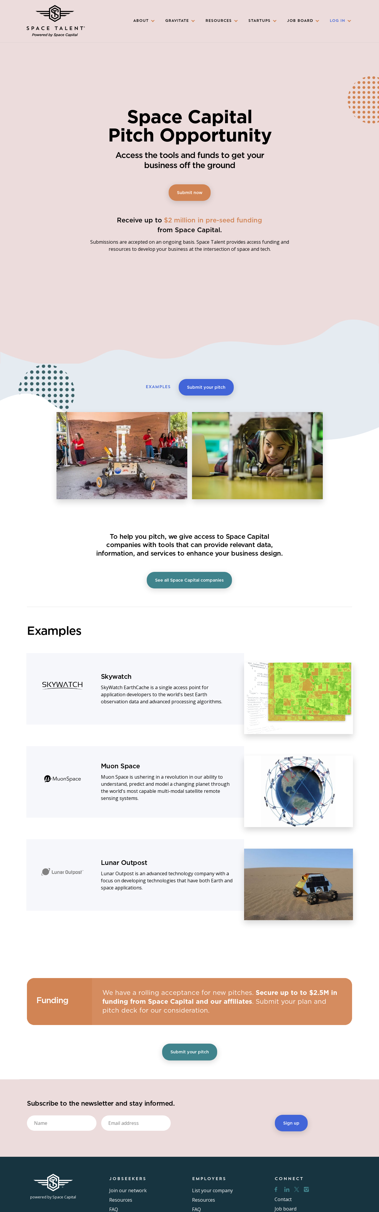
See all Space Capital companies (189, 580)
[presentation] (220, 1121)
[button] (142, 21)
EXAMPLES (158, 387)
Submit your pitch (206, 387)
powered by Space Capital (53, 1197)
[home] (56, 21)
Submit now (189, 192)
